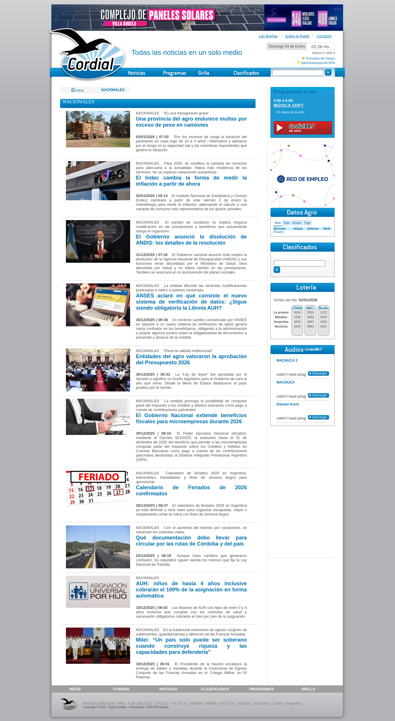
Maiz (278, 222)
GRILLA (308, 689)
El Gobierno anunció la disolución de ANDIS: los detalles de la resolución (191, 240)
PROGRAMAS (261, 689)
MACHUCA (286, 382)
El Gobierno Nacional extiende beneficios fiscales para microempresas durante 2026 (191, 418)
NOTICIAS (168, 689)
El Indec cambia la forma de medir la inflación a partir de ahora (191, 181)
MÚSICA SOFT (289, 105)
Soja (286, 222)
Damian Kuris (288, 404)
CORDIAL (121, 689)
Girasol (296, 222)
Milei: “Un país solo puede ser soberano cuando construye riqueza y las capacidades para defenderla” (191, 646)
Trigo (307, 222)
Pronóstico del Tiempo (320, 58)
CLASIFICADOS (215, 689)
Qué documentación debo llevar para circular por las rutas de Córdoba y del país (191, 541)
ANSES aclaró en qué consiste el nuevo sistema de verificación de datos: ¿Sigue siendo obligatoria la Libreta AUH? (191, 302)
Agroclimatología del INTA (318, 63)
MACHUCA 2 (287, 360)
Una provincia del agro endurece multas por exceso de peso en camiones (191, 122)
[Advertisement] (302, 464)
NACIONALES (112, 90)
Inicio (77, 90)
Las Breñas (268, 36)
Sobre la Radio (297, 36)
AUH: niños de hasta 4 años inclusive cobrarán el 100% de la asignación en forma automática (191, 590)
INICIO (75, 689)
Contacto (324, 36)
